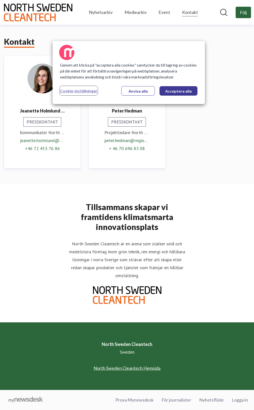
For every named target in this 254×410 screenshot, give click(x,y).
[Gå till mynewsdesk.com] (25, 400)
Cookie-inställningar (78, 90)
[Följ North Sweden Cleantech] (243, 12)
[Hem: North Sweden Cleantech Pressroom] (38, 12)
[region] (129, 72)
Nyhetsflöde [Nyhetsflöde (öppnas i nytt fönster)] (211, 400)
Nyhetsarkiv (101, 12)
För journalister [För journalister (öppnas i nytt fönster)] (176, 400)
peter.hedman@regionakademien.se (126, 140)
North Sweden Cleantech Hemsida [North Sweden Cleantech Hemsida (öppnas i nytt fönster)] (127, 368)
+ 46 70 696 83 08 (127, 148)
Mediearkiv (136, 12)
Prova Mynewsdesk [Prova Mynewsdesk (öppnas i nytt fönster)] (134, 400)
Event (164, 12)
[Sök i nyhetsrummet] (224, 12)
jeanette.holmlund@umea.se (42, 140)
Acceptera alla (178, 91)
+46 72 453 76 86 (42, 148)
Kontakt (190, 11)
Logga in (240, 400)
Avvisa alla (138, 91)
